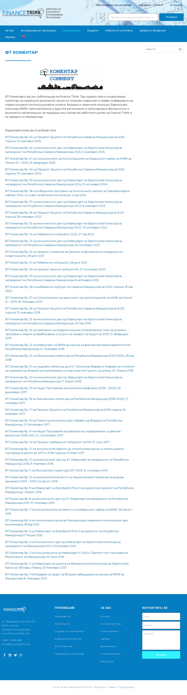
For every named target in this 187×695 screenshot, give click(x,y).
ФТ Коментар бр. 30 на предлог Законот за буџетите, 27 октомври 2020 (55, 269)
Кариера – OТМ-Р (151, 5)
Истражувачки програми (38, 30)
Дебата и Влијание (153, 30)
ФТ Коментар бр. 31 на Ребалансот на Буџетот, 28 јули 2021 (46, 262)
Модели (92, 30)
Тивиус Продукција (121, 687)
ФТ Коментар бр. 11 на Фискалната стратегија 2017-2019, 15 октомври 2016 (56, 470)
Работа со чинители (119, 30)
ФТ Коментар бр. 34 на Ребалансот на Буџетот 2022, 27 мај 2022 (49, 234)
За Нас (9, 30)
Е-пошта (176, 5)
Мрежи (10, 37)
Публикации (71, 30)
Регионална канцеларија (113, 5)
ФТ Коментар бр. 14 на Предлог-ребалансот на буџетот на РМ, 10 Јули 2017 (57, 442)
